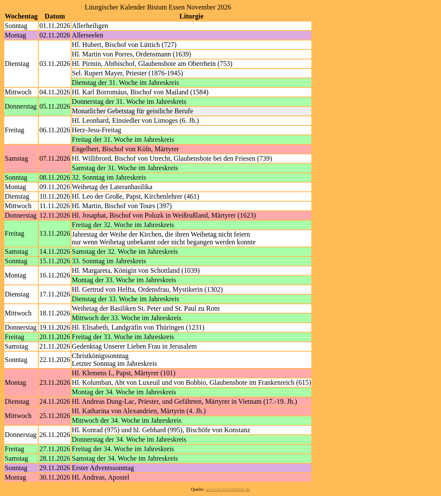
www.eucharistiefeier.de (228, 489)
